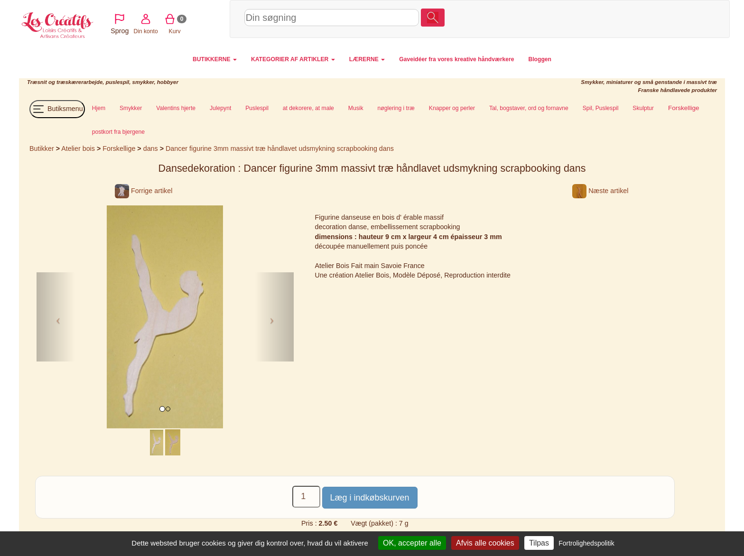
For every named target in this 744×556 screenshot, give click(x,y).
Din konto (617, 18)
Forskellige (119, 148)
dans (150, 148)
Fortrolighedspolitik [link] (586, 543)
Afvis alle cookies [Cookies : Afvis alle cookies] (485, 543)
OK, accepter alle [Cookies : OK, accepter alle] (412, 543)
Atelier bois (78, 148)
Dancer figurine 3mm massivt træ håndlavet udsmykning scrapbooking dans (280, 148)
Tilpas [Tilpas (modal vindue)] (539, 543)
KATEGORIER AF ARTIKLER (293, 59)
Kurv (646, 18)
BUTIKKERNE (215, 59)
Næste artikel (600, 191)
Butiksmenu (57, 109)
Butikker (41, 148)
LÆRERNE (367, 59)
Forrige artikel (143, 191)
